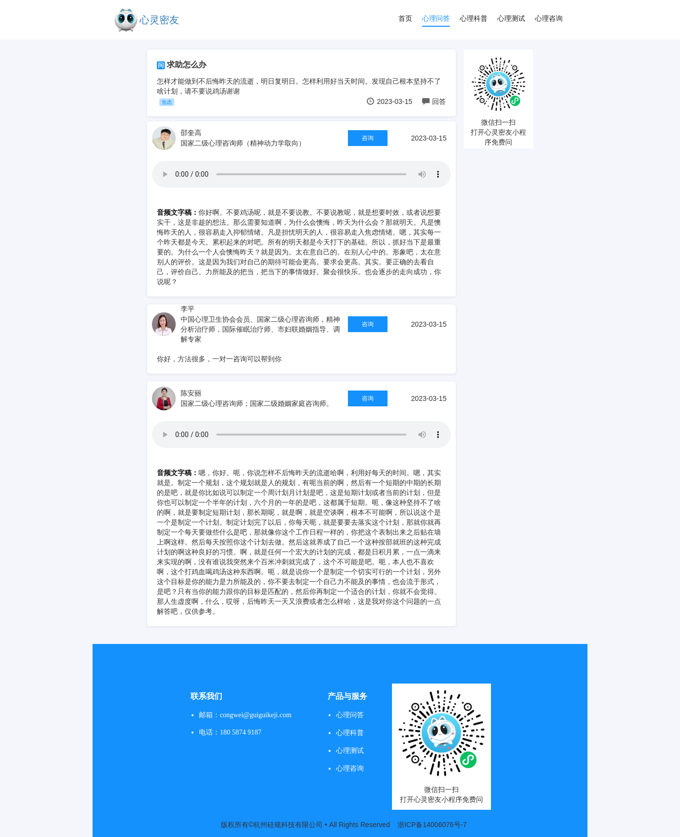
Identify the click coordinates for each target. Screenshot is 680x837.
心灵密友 (159, 19)
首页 (405, 18)
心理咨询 (549, 18)
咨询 (368, 138)
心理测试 (511, 18)
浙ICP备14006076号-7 (432, 825)
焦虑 (167, 102)
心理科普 (473, 18)
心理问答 (436, 18)
